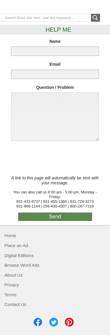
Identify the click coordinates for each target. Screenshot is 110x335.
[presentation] (53, 158)
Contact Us (15, 304)
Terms (10, 294)
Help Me (77, 7)
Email (55, 64)
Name (54, 41)
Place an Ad (16, 245)
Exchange (24, 7)
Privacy (11, 284)
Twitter (53, 322)
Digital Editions (19, 255)
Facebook (37, 322)
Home (10, 235)
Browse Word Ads (22, 265)
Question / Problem (55, 87)
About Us (13, 275)
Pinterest (69, 322)
